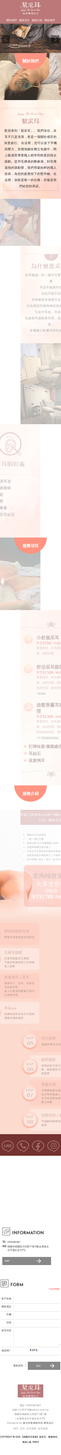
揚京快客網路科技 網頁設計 (38, 1423)
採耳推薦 (43, 1428)
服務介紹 (37, 20)
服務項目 (24, 20)
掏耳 (16, 1428)
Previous (6, 39)
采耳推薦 (31, 1428)
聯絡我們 (49, 20)
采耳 (22, 1428)
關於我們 (11, 20)
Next (55, 39)
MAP (23, 1261)
